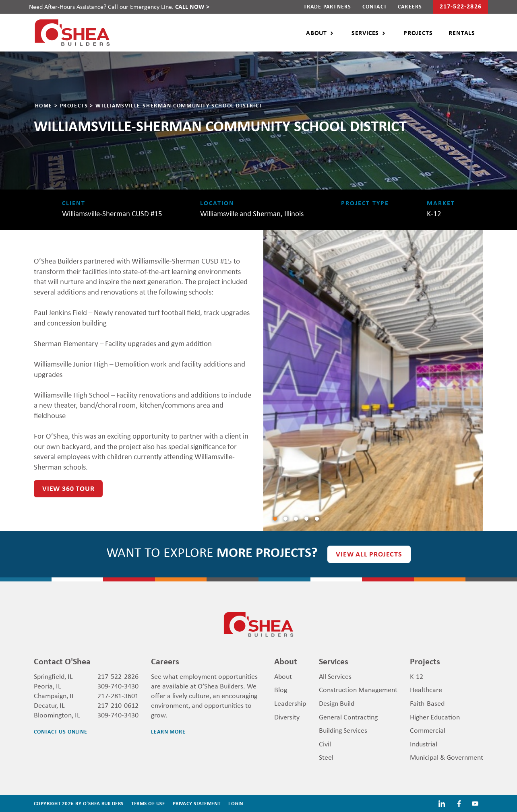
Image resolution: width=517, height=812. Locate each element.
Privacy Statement (197, 803)
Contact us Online (60, 731)
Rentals (462, 32)
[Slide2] (296, 519)
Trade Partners (328, 6)
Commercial (427, 730)
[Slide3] (306, 519)
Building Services (343, 730)
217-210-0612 (118, 705)
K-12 (416, 676)
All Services (335, 676)
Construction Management (358, 689)
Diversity (287, 716)
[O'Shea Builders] (72, 31)
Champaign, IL (54, 695)
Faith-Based (427, 703)
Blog (280, 689)
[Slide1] (285, 519)
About (283, 676)
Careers (410, 6)
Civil (325, 743)
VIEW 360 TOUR (68, 488)
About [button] (316, 32)
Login (235, 803)
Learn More (168, 731)
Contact (374, 6)
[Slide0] (275, 519)
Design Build (336, 703)
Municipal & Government (446, 757)
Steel (326, 757)
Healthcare (426, 689)
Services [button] (365, 32)
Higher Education (435, 716)
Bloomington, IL (57, 714)
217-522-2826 (118, 676)
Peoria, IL (47, 685)
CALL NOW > (192, 6)
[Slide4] (317, 519)
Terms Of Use (148, 803)
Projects (417, 32)
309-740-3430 (118, 685)
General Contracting (348, 716)
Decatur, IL (49, 705)
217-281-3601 (118, 695)
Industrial (423, 743)
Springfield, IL (53, 676)
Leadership (290, 703)
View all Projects (369, 554)
